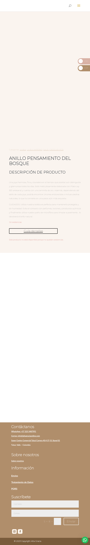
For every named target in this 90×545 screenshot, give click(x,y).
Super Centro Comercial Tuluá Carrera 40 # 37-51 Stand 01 (35, 440)
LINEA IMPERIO (34, 149)
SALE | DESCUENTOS (53, 149)
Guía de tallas (33, 231)
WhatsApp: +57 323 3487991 (23, 431)
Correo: (14, 436)
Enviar (71, 521)
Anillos (23, 149)
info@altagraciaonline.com (29, 436)
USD (83, 61)
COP (83, 68)
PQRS (14, 488)
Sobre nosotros (17, 461)
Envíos (14, 475)
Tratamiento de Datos (22, 482)
